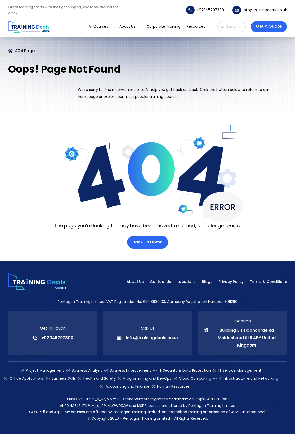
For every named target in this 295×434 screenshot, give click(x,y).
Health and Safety (99, 378)
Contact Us (160, 281)
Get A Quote (269, 26)
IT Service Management (239, 370)
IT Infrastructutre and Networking (248, 378)
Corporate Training (163, 26)
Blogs (207, 281)
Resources (196, 26)
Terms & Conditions (268, 281)
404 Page (25, 51)
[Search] (234, 26)
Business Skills (64, 378)
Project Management (45, 370)
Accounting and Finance (127, 386)
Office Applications (26, 378)
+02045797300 (205, 10)
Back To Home (147, 242)
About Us (135, 281)
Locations (186, 281)
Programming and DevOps (147, 378)
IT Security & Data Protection (185, 370)
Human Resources (173, 386)
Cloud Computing (195, 378)
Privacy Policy (231, 281)
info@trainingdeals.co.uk (259, 10)
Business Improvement (130, 370)
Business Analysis (87, 370)
